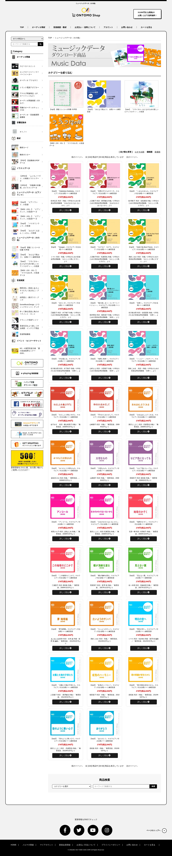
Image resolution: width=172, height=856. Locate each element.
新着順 (157, 152)
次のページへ (132, 157)
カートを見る (146, 27)
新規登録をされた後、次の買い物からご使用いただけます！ (27, 460)
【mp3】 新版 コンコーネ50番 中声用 (63, 109)
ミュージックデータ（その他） (68, 38)
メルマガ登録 (28, 845)
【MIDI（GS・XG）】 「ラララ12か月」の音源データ (66, 144)
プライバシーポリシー (110, 845)
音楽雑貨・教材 (60, 27)
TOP (22, 27)
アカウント (108, 27)
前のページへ (77, 157)
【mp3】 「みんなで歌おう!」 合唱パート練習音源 (104, 110)
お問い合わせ (126, 27)
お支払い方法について (86, 845)
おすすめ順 (139, 152)
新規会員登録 (64, 845)
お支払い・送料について (85, 27)
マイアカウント (46, 845)
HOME (13, 845)
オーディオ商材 (38, 27)
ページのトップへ (156, 830)
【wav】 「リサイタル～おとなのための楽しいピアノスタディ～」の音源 (142, 110)
